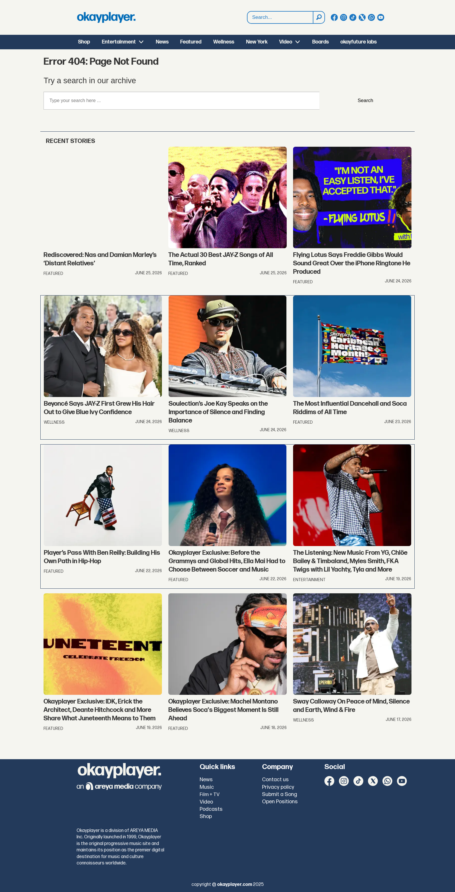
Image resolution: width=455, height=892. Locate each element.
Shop (84, 42)
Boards (320, 42)
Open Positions (280, 802)
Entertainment (119, 42)
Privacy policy (278, 787)
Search (247, 17)
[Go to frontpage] (106, 17)
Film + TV (210, 794)
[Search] (318, 17)
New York (257, 42)
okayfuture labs (358, 42)
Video (285, 42)
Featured (190, 42)
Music (207, 787)
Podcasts (211, 809)
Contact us (275, 780)
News (162, 42)
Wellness (223, 42)
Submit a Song (279, 794)
